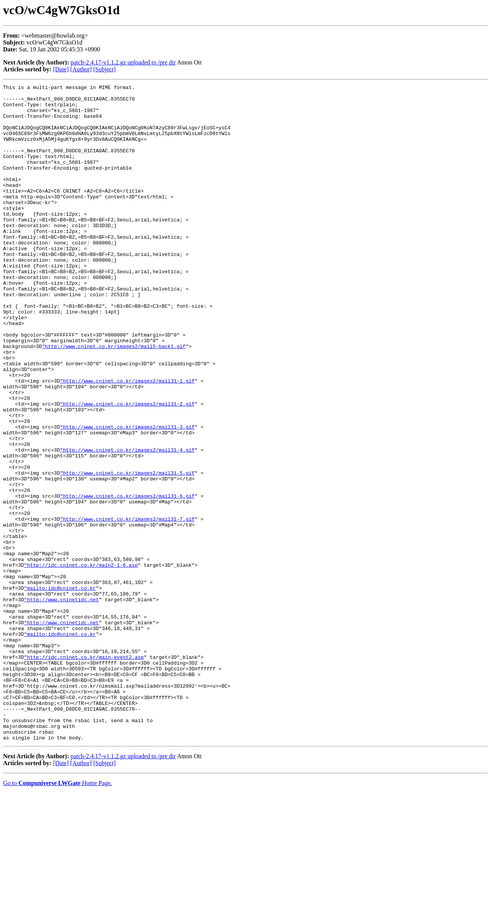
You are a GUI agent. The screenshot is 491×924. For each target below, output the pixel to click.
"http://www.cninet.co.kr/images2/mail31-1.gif (127, 440)
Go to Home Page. (57, 914)
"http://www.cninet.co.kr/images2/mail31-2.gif (127, 468)
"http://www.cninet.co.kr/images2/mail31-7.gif (127, 606)
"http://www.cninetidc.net (61, 703)
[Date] (61, 69)
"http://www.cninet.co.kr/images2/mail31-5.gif (127, 551)
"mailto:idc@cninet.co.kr (60, 689)
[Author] (81, 69)
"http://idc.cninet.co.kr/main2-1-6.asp (81, 661)
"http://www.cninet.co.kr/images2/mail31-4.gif (127, 523)
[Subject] (104, 69)
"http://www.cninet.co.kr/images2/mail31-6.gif (127, 578)
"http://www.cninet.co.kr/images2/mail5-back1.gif (113, 399)
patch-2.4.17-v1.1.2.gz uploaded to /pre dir (123, 62)
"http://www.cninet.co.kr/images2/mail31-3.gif (127, 495)
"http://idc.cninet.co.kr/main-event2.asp (84, 772)
